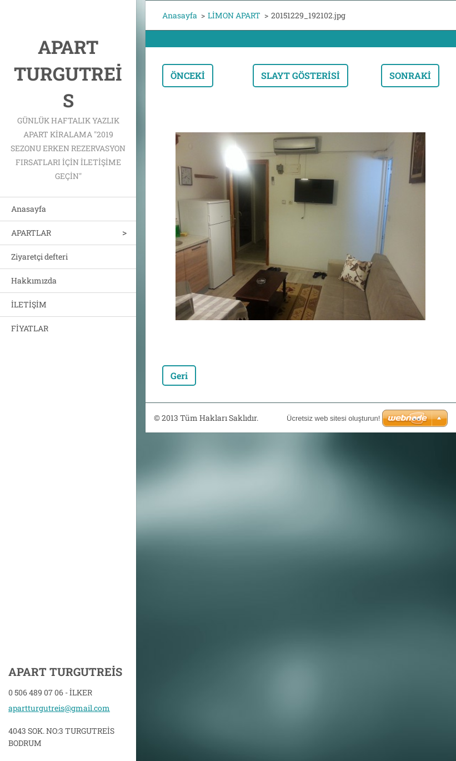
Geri (179, 375)
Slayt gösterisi (300, 75)
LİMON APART (234, 15)
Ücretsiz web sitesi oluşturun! (333, 418)
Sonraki (410, 75)
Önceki (188, 75)
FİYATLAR (29, 328)
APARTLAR (31, 232)
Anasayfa (28, 208)
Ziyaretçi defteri (39, 256)
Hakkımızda (34, 280)
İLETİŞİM (29, 304)
